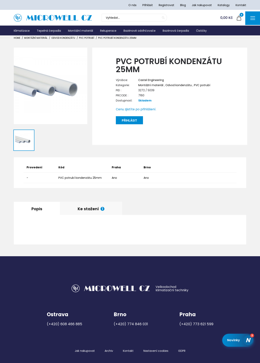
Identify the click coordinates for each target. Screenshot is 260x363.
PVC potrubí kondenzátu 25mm (117, 38)
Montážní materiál (35, 38)
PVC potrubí (86, 38)
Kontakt (128, 351)
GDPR (181, 351)
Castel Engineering (151, 80)
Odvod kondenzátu (63, 38)
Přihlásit (129, 120)
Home (17, 38)
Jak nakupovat (85, 351)
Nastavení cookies (155, 351)
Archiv (109, 351)
